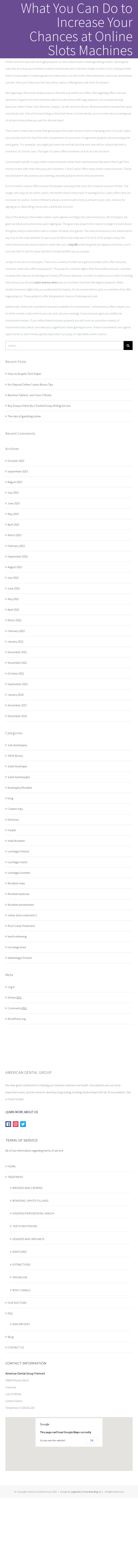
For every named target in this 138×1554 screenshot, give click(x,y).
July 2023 (13, 492)
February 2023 (16, 546)
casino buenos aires (45, 282)
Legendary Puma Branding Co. (86, 1491)
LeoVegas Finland (18, 851)
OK (91, 1440)
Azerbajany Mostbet (20, 788)
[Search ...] (64, 345)
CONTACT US (16, 1347)
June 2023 (14, 503)
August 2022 (15, 567)
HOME (12, 1166)
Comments (17, 1008)
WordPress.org (17, 1019)
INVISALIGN (19, 1277)
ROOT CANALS (21, 1290)
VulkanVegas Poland (20, 958)
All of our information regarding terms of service (34, 1150)
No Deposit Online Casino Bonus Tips (30, 384)
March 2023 (14, 535)
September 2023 (18, 471)
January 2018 (15, 695)
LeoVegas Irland (17, 862)
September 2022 (18, 556)
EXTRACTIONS (21, 1264)
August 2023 (15, 482)
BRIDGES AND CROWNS (27, 1188)
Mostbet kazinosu (18, 894)
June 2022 (14, 588)
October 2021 (16, 673)
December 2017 (17, 705)
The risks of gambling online (24, 416)
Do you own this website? (53, 1440)
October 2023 (16, 461)
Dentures (13, 820)
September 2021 (18, 684)
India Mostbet (16, 841)
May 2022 (13, 599)
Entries (15, 997)
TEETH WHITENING (24, 1226)
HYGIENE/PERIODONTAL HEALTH (33, 1213)
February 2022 (16, 631)
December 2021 (17, 652)
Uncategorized (17, 947)
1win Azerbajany (17, 745)
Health (12, 830)
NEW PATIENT (21, 1324)
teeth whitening (17, 936)
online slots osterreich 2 (22, 915)
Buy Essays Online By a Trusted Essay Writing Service (39, 406)
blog (10, 798)
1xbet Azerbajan (17, 766)
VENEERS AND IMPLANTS (28, 1239)
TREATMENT (15, 1177)
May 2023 (13, 514)
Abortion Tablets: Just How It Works (30, 395)
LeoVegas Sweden (19, 873)
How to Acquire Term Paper (24, 374)
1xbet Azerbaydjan (19, 777)
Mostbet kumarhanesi (21, 905)
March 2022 (14, 620)
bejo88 (73, 244)
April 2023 (13, 524)
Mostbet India (16, 883)
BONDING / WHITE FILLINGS (30, 1201)
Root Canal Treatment (21, 926)
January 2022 (15, 641)
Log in (11, 987)
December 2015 (17, 716)
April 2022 (13, 610)
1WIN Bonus (15, 756)
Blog (10, 1337)
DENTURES (19, 1252)
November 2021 (17, 663)
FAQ (10, 1313)
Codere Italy (15, 809)
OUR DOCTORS (17, 1303)
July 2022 (13, 578)
